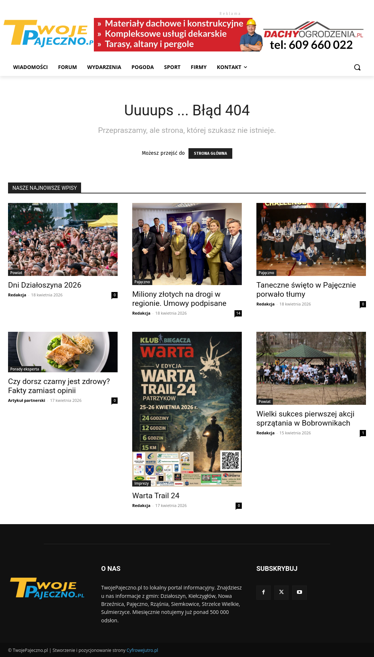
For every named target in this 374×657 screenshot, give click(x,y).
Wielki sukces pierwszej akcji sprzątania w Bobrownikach (305, 418)
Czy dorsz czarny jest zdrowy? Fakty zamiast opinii (59, 386)
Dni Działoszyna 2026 (44, 285)
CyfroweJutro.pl (142, 650)
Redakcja (17, 294)
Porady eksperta (24, 369)
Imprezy (141, 483)
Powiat (16, 272)
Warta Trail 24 (155, 495)
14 (238, 313)
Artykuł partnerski (26, 400)
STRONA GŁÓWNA (210, 153)
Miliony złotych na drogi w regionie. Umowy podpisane (179, 299)
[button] (357, 67)
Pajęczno (142, 281)
